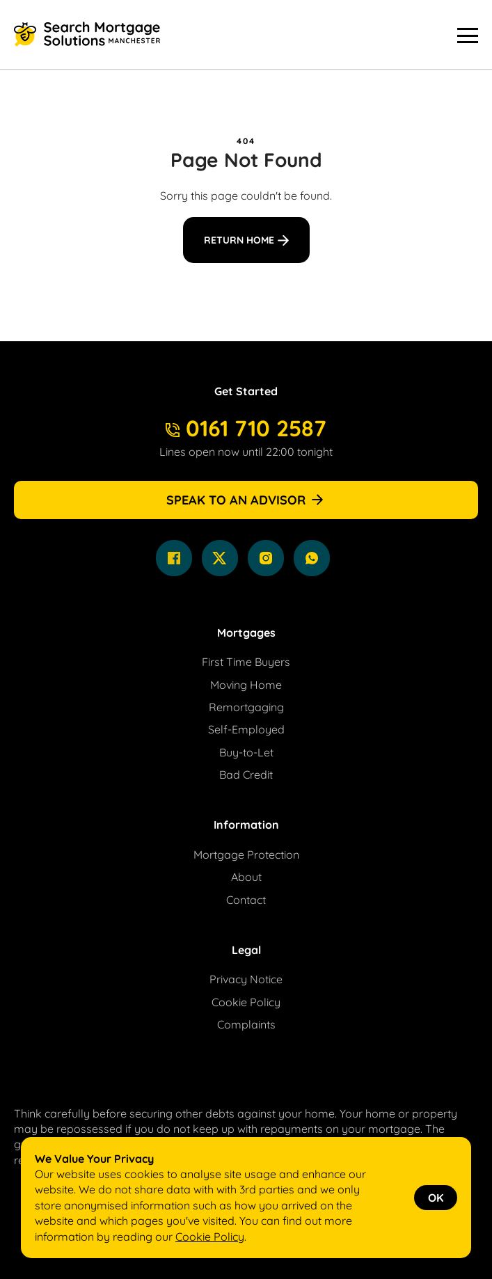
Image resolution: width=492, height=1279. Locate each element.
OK (435, 1198)
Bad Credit (246, 774)
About (246, 877)
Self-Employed (246, 729)
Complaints (246, 1024)
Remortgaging (246, 707)
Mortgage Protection (246, 854)
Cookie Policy (246, 1002)
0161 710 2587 (246, 428)
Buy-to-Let (246, 752)
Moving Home (246, 685)
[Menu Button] (467, 35)
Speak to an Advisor (246, 500)
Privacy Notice (246, 979)
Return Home (239, 240)
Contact (246, 900)
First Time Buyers (246, 662)
